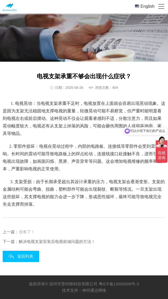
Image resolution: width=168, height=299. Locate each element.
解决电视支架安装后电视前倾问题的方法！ (57, 241)
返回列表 (25, 256)
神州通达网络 (94, 290)
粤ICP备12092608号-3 (119, 284)
